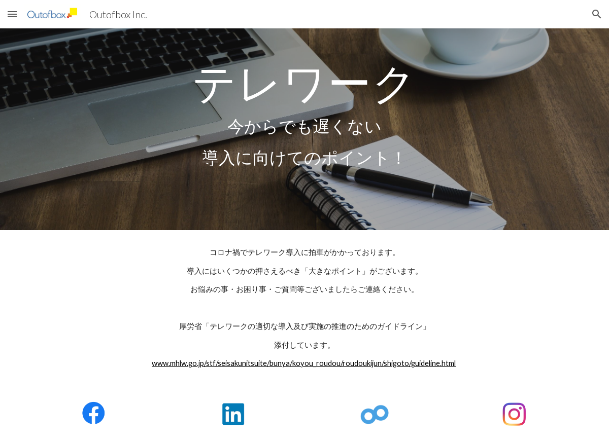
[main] (304, 129)
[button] (12, 14)
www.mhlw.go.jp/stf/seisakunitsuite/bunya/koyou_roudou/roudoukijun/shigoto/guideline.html (304, 363)
